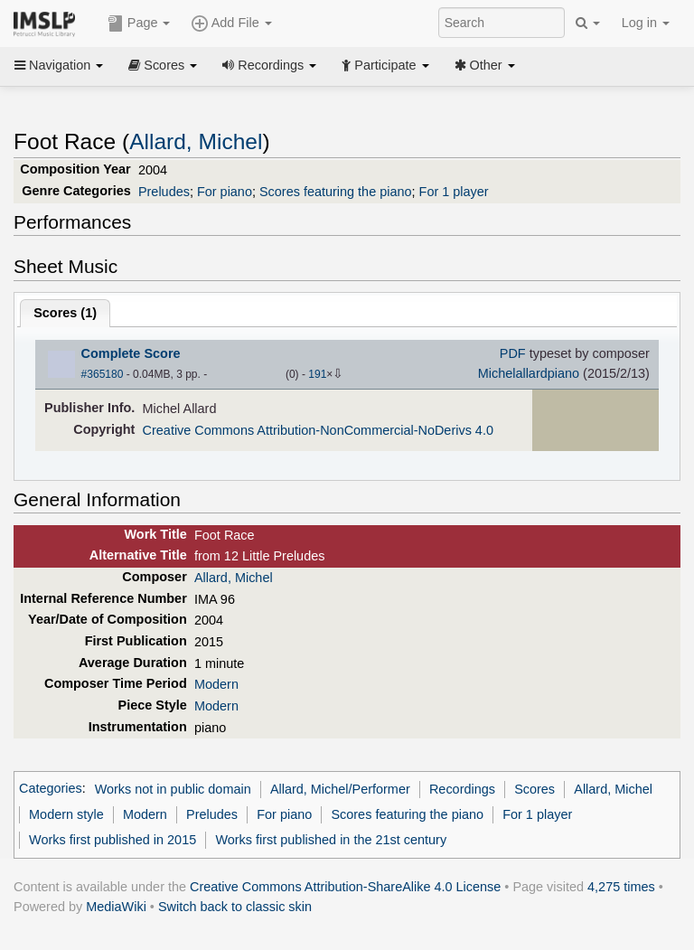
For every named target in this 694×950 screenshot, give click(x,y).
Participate (385, 65)
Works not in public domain (173, 789)
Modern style (66, 814)
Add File (231, 23)
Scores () (65, 313)
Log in (646, 22)
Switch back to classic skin (235, 906)
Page (139, 23)
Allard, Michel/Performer (340, 789)
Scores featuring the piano (335, 191)
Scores (162, 65)
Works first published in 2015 (112, 839)
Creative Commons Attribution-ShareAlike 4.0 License (345, 886)
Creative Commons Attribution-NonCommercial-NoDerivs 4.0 (318, 430)
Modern (216, 684)
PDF (513, 353)
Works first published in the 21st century (330, 839)
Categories (50, 789)
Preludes (164, 191)
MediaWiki (116, 906)
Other (485, 65)
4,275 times (621, 886)
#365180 (102, 374)
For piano (224, 191)
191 (317, 374)
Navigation (58, 65)
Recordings (269, 65)
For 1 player (454, 191)
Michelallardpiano (528, 373)
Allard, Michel (195, 141)
